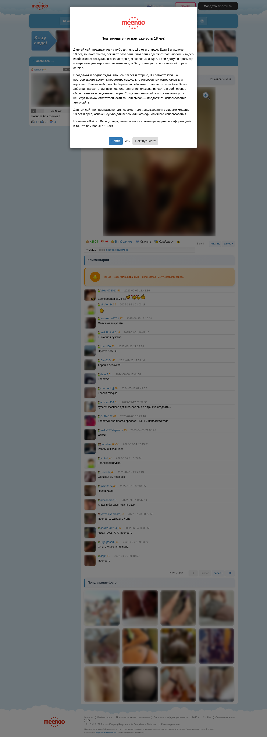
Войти (115, 141)
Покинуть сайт (145, 141)
